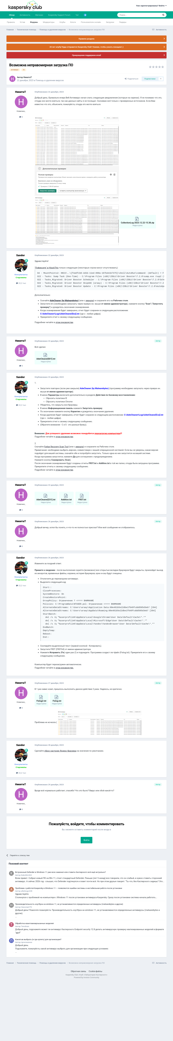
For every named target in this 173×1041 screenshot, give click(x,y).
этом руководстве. (65, 668)
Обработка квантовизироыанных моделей (34, 923)
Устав (22, 22)
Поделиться (131, 79)
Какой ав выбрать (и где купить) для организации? (38, 939)
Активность (25, 15)
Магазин (39, 15)
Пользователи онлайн (91, 22)
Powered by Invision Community (86, 977)
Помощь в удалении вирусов (50, 80)
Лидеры (122, 22)
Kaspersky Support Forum (59, 15)
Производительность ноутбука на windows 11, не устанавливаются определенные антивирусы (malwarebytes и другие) (69, 904)
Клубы (62, 22)
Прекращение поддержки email (86, 55)
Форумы (34, 22)
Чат (77, 15)
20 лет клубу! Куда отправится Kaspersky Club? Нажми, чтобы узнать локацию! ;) (86, 47)
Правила (11, 22)
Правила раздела (86, 39)
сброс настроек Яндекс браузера (60, 751)
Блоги (73, 22)
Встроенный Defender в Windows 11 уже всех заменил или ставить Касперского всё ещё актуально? (60, 872)
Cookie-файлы (95, 971)
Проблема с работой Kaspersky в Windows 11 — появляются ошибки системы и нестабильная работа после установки (68, 888)
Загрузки (110, 22)
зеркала (89, 300)
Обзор (12, 16)
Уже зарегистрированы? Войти (151, 6)
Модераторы (48, 22)
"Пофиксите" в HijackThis (47, 267)
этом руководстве (64, 322)
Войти (87, 840)
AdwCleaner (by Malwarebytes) (64, 300)
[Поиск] (132, 15)
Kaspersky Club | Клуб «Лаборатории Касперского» (86, 975)
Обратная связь (78, 971)
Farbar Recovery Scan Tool (56, 446)
